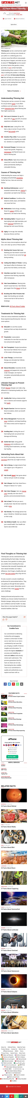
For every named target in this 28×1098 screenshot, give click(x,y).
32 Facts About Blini (7, 847)
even (10, 68)
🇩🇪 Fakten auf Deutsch (7, 1055)
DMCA (16, 1051)
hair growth (12, 131)
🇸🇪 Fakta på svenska (7, 1061)
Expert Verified (7, 18)
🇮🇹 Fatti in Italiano (20, 1057)
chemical (10, 224)
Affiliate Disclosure (8, 1051)
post (2, 75)
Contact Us (14, 1049)
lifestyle (8, 388)
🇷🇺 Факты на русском (13, 1077)
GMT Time (4, 769)
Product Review (5, 1049)
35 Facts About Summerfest (10, 909)
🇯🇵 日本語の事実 (7, 1069)
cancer (12, 211)
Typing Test (4, 774)
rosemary (7, 370)
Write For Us (22, 1049)
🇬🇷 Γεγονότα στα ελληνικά (9, 1065)
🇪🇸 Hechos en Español (8, 1057)
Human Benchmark (6, 778)
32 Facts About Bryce (8, 868)
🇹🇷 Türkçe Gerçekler (21, 1079)
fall (25, 255)
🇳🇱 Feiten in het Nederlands (13, 1073)
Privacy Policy (5, 1053)
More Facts (22, 1053)
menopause (7, 152)
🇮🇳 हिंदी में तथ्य (21, 1065)
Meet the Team (21, 1047)
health (8, 403)
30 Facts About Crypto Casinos (16, 696)
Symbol (3, 765)
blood (18, 288)
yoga (5, 421)
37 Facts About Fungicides (15, 713)
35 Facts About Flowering (15, 708)
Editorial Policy (12, 1047)
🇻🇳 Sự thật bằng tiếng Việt (7, 1079)
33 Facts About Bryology (14, 719)
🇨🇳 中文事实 (13, 1081)
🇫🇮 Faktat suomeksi (6, 1063)
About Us (3, 1047)
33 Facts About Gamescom (10, 971)
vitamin (23, 190)
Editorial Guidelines (20, 18)
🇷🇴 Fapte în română (19, 1075)
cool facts (4, 459)
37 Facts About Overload (9, 950)
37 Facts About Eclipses (9, 992)
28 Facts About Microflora (15, 702)
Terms (21, 1051)
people (17, 588)
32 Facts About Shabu (8, 827)
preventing (20, 178)
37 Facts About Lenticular (9, 930)
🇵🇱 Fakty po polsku (7, 1075)
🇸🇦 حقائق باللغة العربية (19, 1063)
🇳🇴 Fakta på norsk (19, 1061)
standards (19, 650)
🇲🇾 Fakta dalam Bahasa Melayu (13, 1071)
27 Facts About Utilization (9, 1012)
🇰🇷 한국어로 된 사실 (18, 1069)
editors (13, 655)
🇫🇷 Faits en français (20, 1055)
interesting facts (9, 108)
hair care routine (10, 573)
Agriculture (14, 24)
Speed (13, 475)
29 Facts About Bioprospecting (16, 730)
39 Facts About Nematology (15, 725)
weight (6, 470)
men (13, 119)
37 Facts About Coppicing (9, 889)
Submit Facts (13, 1053)
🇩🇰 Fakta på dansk (21, 1059)
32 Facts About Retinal (8, 806)
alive (10, 506)
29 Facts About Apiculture (9, 1033)
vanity (13, 103)
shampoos (7, 444)
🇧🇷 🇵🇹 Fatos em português (7, 1059)
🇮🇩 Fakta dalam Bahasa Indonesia (13, 1067)
